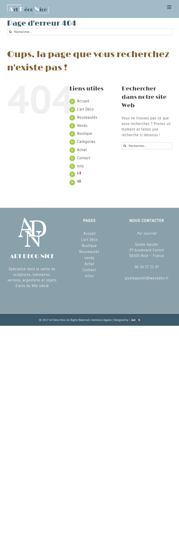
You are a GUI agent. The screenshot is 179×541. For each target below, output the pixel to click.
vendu (89, 258)
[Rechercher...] (89, 31)
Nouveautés (87, 117)
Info (80, 166)
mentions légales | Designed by (110, 320)
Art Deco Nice (57, 320)
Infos (89, 276)
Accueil (83, 101)
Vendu (82, 126)
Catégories (86, 142)
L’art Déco (85, 109)
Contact (83, 158)
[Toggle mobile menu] (169, 7)
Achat (82, 150)
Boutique (84, 133)
